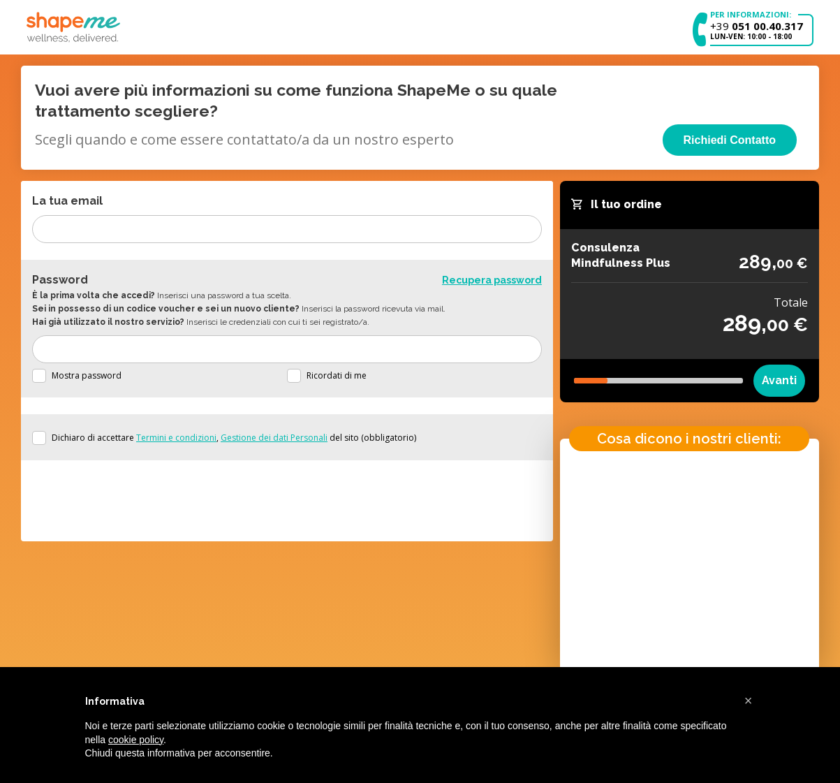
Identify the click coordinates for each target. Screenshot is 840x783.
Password (60, 279)
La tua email (67, 200)
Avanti (779, 380)
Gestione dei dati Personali (274, 438)
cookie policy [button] (135, 739)
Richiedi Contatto (730, 140)
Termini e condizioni (176, 438)
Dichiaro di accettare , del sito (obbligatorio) (234, 438)
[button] (748, 700)
